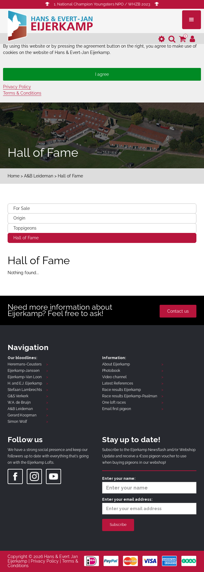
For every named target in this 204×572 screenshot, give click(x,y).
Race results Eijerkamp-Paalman (129, 396)
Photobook (111, 370)
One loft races (114, 402)
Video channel (114, 377)
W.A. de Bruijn (19, 402)
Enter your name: (149, 484)
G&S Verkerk (18, 396)
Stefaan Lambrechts (25, 390)
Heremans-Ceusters (25, 364)
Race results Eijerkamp (121, 390)
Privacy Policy (17, 86)
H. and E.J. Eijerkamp (25, 383)
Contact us (178, 311)
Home (13, 175)
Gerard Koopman (22, 415)
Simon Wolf (17, 421)
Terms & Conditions (22, 93)
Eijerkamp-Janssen (24, 370)
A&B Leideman (38, 175)
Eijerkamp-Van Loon (25, 377)
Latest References (117, 383)
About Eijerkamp (116, 364)
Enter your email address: (149, 505)
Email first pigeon (116, 409)
